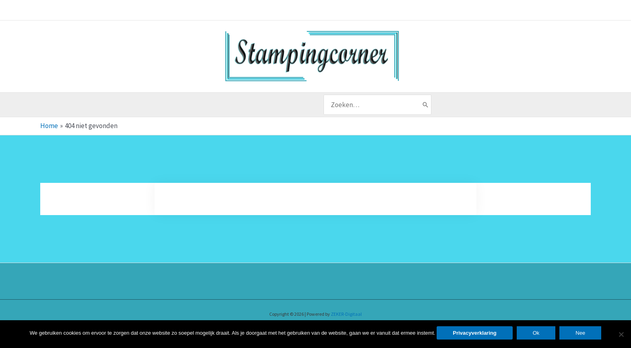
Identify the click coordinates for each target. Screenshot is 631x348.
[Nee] (621, 334)
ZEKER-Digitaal (346, 314)
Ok (536, 333)
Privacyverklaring (474, 333)
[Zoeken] (425, 104)
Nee (580, 333)
